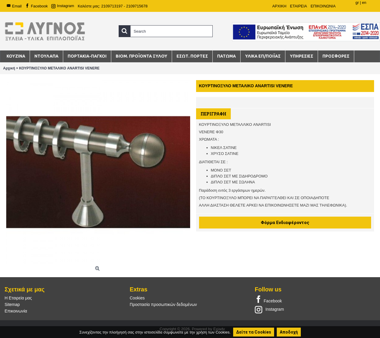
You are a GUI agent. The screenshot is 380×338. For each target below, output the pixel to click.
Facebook (268, 300)
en (364, 2)
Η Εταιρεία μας (18, 298)
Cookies (137, 298)
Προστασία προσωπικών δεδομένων (163, 304)
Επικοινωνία (16, 311)
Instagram (269, 309)
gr (357, 2)
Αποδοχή (289, 332)
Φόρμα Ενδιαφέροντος (285, 222)
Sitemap (12, 304)
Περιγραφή (213, 114)
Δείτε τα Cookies (253, 332)
